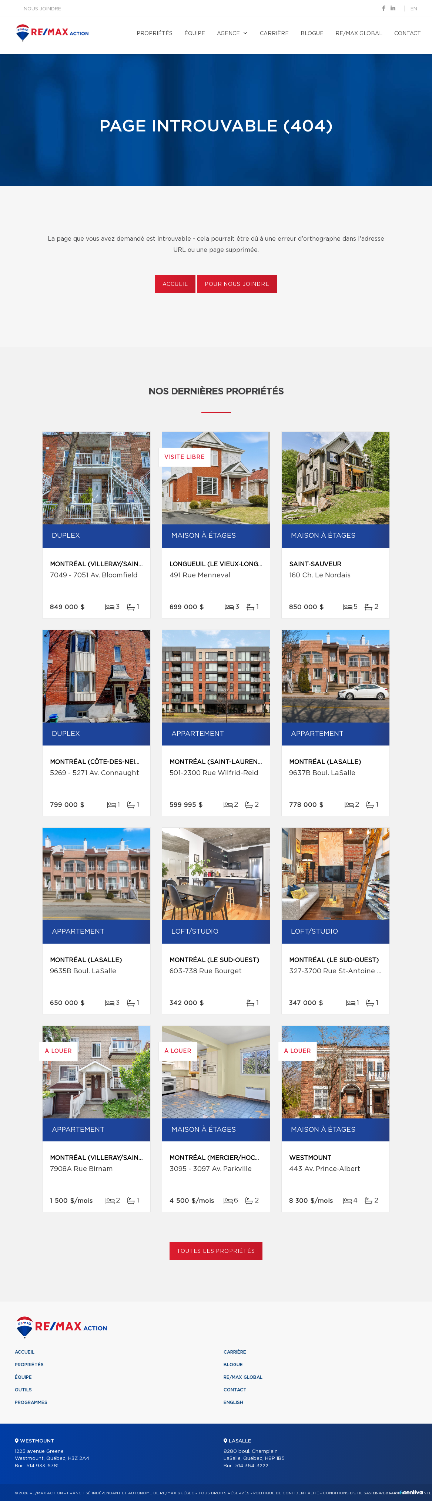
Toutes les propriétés (216, 1251)
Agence (228, 33)
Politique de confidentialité (286, 1493)
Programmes (31, 1402)
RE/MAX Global (358, 33)
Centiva (411, 1492)
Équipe (194, 33)
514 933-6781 (42, 1466)
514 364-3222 (251, 1466)
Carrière (274, 33)
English (233, 1402)
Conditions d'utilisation (351, 1493)
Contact (407, 33)
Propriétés (155, 33)
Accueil (175, 284)
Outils (23, 1390)
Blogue (312, 33)
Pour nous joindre (237, 284)
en (414, 9)
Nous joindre (42, 9)
